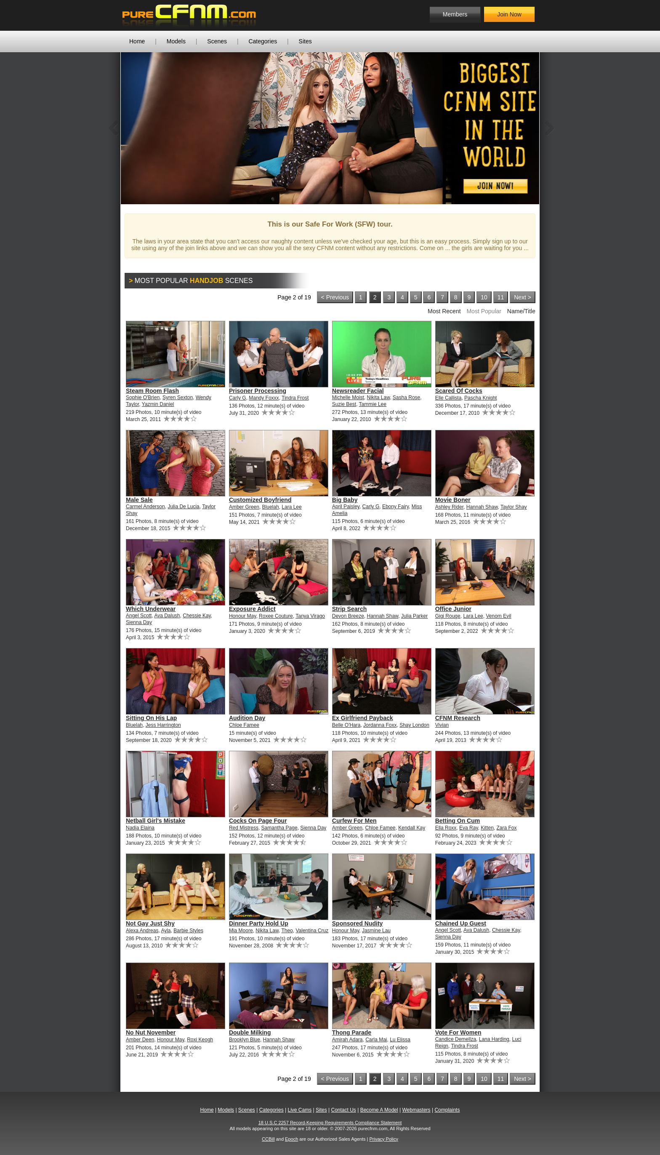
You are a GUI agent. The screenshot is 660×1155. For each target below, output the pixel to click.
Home (137, 41)
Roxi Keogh (200, 1040)
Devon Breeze (348, 616)
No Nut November (151, 1032)
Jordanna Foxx (380, 725)
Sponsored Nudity (357, 923)
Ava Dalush (167, 616)
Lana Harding (494, 1039)
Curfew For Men (354, 820)
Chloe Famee (244, 725)
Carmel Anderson (145, 506)
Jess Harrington (163, 725)
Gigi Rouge (447, 616)
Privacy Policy (383, 1139)
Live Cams (300, 1110)
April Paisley (345, 506)
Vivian (442, 725)
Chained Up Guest (460, 923)
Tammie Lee (372, 404)
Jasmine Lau (376, 931)
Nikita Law (378, 397)
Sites (305, 41)
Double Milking (250, 1032)
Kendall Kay (411, 828)
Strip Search (349, 609)
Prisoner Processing (257, 390)
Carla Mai (376, 1040)
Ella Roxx (446, 828)
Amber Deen (140, 1040)
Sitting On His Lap (151, 718)
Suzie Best (344, 404)
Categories (262, 41)
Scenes (217, 41)
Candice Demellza (455, 1039)
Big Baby (345, 499)
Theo (287, 931)
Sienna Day (139, 622)
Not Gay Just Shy (150, 923)
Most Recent (444, 311)
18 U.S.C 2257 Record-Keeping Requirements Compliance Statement (330, 1122)
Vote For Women (458, 1032)
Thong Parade (351, 1032)
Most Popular (483, 311)
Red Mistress (243, 828)
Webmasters (416, 1110)
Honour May (242, 616)
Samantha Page (279, 828)
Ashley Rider (449, 507)
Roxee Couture (276, 616)
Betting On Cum (457, 820)
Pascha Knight (480, 398)
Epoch (291, 1139)
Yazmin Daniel (158, 404)
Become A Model (379, 1110)
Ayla (165, 931)
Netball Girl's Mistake (155, 820)
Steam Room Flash (152, 390)
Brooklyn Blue (244, 1040)
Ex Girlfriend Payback (362, 718)
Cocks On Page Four (258, 820)
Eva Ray (468, 828)
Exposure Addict (252, 609)
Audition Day (247, 718)
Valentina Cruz (311, 931)
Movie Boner (453, 499)
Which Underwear (151, 609)
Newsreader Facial (358, 390)
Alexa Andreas (142, 931)
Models (176, 41)
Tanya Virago (310, 616)
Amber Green (244, 507)
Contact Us (343, 1110)
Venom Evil (498, 616)
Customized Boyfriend (260, 499)
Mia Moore (241, 931)
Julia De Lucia (183, 506)
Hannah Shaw (482, 507)
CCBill (268, 1139)
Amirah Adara (347, 1040)
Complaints (447, 1110)
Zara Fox (507, 828)
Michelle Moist (348, 397)
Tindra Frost (295, 398)
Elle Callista (448, 398)
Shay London (414, 725)
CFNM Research (457, 718)
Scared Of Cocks (458, 390)
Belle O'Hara (346, 725)
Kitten (487, 828)
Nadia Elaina (140, 828)
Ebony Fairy (395, 506)
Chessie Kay (196, 616)
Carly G (237, 398)
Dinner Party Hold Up (258, 923)
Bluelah (270, 507)
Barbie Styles (188, 931)
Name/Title (521, 311)
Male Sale (139, 499)
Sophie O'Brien (143, 397)
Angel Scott (139, 616)
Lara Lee (291, 507)
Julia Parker (414, 616)
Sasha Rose (406, 397)
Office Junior (453, 609)
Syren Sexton (177, 397)
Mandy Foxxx (264, 398)
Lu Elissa (400, 1040)
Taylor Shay (513, 507)
